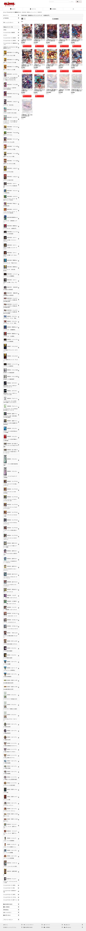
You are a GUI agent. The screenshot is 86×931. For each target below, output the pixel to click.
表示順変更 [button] (55, 18)
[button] (73, 9)
